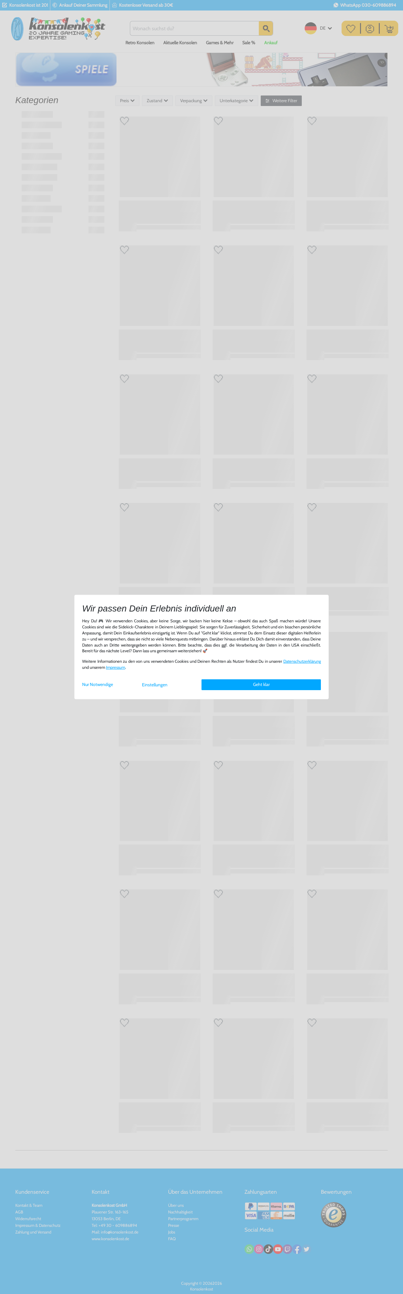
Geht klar (261, 684)
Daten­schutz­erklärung (302, 661)
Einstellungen (154, 685)
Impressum (115, 667)
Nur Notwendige (97, 684)
